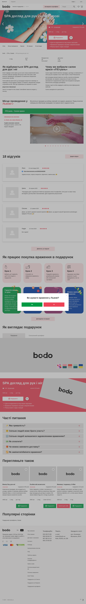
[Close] (66, 295)
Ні (54, 304)
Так (32, 304)
